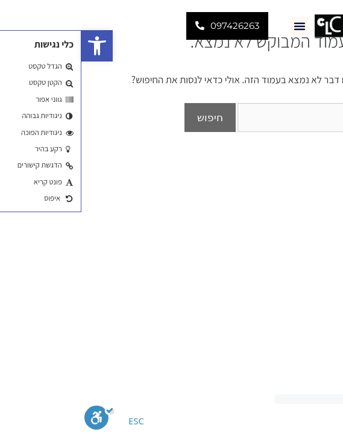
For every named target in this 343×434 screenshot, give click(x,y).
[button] (15, 45)
